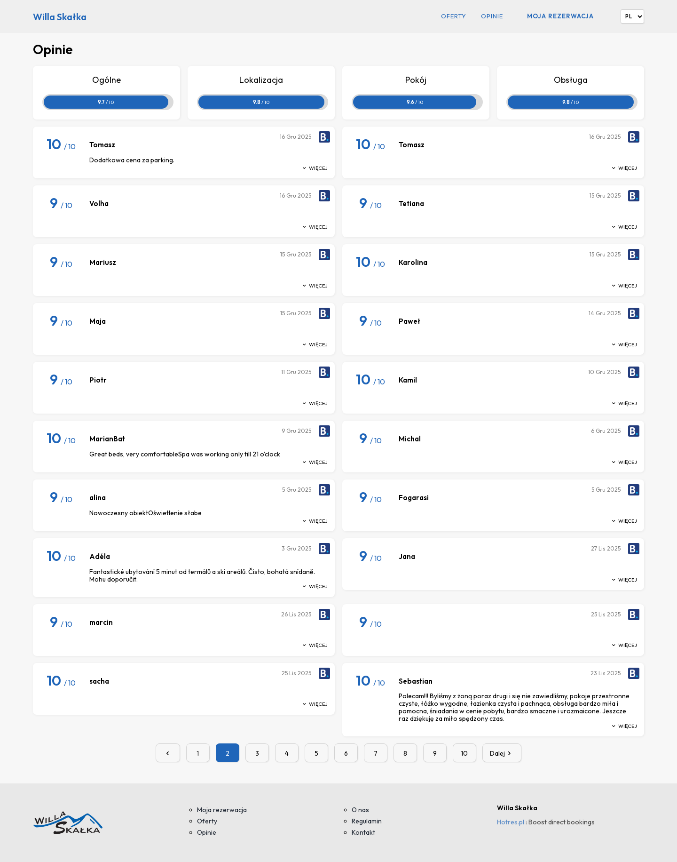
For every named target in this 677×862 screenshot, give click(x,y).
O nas (360, 810)
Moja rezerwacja (560, 16)
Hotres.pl (510, 822)
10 (464, 753)
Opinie (492, 16)
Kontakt (363, 832)
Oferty (453, 16)
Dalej (502, 753)
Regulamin (367, 821)
